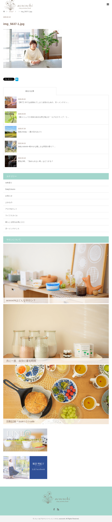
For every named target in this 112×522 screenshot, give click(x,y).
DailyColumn (10, 189)
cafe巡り (8, 183)
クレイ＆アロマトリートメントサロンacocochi (49, 519)
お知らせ (8, 196)
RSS (58, 509)
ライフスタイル (11, 215)
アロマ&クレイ (11, 209)
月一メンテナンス (12, 229)
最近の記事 (29, 91)
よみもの (8, 202)
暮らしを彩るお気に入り (15, 222)
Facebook (54, 509)
